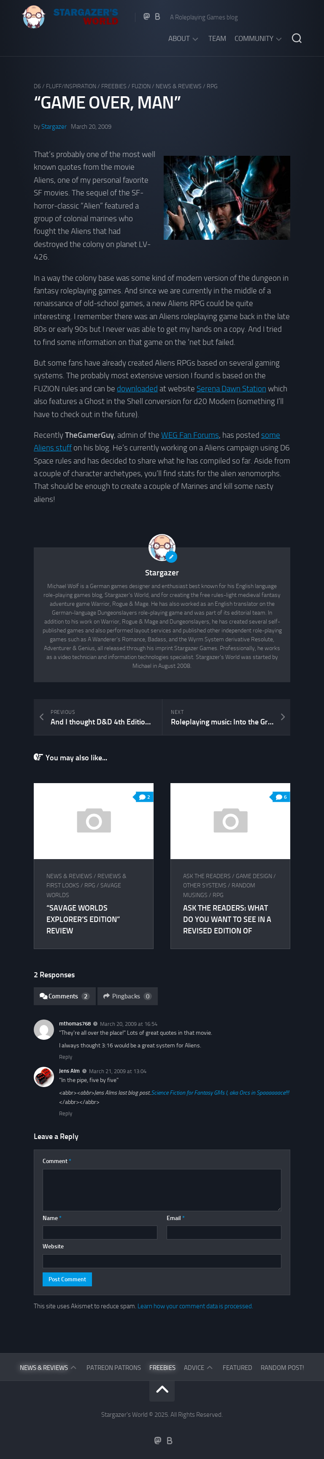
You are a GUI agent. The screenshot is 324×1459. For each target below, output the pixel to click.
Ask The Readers (207, 876)
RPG (212, 86)
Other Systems (205, 885)
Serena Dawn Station (231, 388)
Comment (57, 1161)
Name (52, 1218)
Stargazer (54, 126)
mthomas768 (75, 1023)
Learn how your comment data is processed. (195, 1306)
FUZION (141, 86)
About (179, 38)
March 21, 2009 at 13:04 (117, 1071)
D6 (37, 86)
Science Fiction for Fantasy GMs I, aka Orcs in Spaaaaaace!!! (220, 1092)
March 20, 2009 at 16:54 (128, 1024)
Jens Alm (69, 1071)
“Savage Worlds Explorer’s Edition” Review (83, 919)
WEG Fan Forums (190, 435)
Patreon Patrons (113, 1368)
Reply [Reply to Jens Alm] (65, 1113)
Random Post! (282, 1368)
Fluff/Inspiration (71, 86)
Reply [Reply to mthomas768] (65, 1057)
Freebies (114, 86)
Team (217, 38)
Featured (237, 1368)
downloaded (137, 388)
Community (254, 38)
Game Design (254, 876)
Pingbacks (127, 996)
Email (176, 1218)
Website (53, 1246)
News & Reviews (179, 86)
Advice (194, 1368)
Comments (65, 996)
